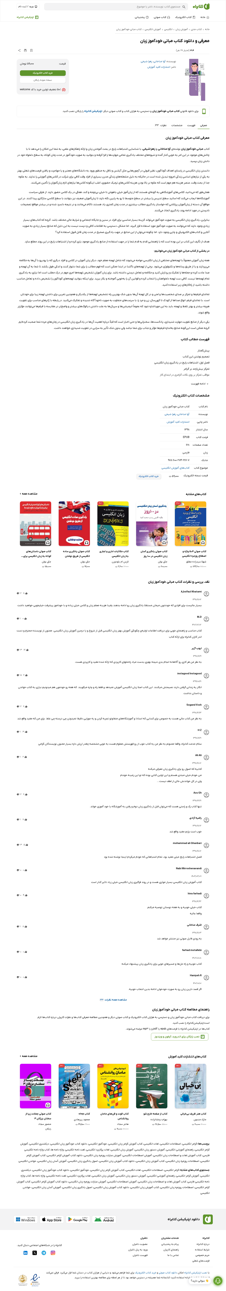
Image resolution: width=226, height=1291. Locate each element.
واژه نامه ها (57, 1149)
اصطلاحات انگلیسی (170, 1144)
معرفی (203, 125)
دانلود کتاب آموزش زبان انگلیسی (116, 1161)
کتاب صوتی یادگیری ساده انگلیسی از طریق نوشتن (76, 554)
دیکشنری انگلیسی (39, 1144)
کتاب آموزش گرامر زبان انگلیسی (125, 1144)
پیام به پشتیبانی (170, 1244)
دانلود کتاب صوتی (168, 1272)
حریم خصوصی (202, 1255)
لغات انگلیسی (151, 1144)
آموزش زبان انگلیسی (122, 1149)
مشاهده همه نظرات (113, 999)
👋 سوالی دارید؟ (200, 1281)
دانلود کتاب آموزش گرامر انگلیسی (65, 1155)
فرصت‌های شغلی (200, 1260)
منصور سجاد (44, 1124)
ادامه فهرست (200, 384)
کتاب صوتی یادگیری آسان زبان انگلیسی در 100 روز (154, 554)
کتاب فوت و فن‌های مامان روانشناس (114, 1116)
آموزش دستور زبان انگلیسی (150, 1149)
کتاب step (84, 1113)
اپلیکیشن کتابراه (25, 17)
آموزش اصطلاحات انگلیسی (137, 1155)
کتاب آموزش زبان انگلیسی (150, 1161)
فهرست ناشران (140, 1255)
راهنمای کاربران (171, 1249)
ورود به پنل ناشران (138, 1249)
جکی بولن (162, 561)
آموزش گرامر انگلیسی (187, 1175)
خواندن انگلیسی (27, 1161)
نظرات (160, 125)
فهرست (191, 125)
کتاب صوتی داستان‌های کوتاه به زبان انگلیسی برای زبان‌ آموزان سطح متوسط (37, 554)
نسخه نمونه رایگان (42, 80)
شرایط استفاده (202, 1249)
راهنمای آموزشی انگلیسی (179, 1149)
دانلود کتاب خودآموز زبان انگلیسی (68, 1144)
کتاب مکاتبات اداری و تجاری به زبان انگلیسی (114, 554)
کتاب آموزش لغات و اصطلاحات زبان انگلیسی (177, 1155)
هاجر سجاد (123, 1124)
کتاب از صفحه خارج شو (155, 1113)
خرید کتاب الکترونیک (43, 73)
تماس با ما (173, 1255)
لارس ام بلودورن (120, 561)
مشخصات (176, 125)
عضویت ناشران (140, 1244)
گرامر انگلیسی (189, 1144)
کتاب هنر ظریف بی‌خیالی (193, 1113)
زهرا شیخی (146, 61)
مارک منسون (200, 1119)
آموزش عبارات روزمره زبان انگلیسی (102, 1155)
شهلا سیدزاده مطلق (196, 561)
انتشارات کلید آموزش (158, 67)
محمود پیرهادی (82, 1119)
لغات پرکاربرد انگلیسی (97, 1149)
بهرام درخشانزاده (159, 1119)
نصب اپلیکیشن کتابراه (195, 1272)
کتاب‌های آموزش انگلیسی (175, 468)
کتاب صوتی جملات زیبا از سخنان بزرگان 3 (38, 1116)
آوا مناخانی (159, 61)
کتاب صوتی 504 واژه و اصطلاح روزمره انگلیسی (194, 554)
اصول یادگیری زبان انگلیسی (83, 1161)
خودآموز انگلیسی (97, 1144)
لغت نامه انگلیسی (75, 1149)
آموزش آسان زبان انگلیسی (52, 1161)
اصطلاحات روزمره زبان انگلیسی (182, 1161)
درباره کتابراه (203, 1244)
